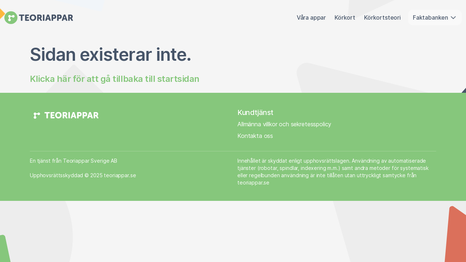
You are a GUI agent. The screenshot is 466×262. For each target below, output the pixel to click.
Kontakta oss (255, 135)
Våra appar (311, 17)
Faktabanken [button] (435, 17)
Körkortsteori (382, 17)
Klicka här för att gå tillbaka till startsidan (115, 79)
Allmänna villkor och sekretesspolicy (284, 124)
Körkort (345, 17)
